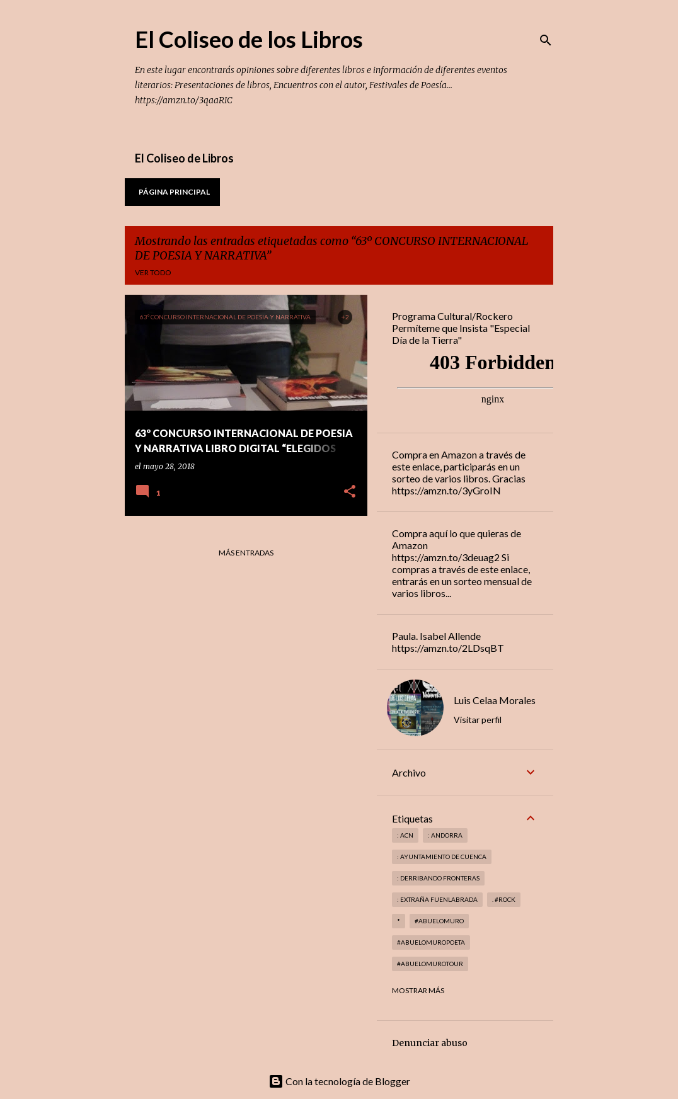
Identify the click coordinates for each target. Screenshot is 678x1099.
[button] (349, 492)
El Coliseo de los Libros (249, 39)
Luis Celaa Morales (495, 700)
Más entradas (246, 552)
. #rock (503, 899)
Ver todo (153, 272)
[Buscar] (545, 40)
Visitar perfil (478, 719)
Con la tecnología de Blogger (339, 1081)
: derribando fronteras (438, 878)
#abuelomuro (439, 921)
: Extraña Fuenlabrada (437, 899)
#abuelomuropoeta (431, 942)
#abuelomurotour (430, 963)
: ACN (405, 835)
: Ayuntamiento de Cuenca (441, 856)
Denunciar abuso (430, 1043)
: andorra (445, 835)
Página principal (174, 191)
